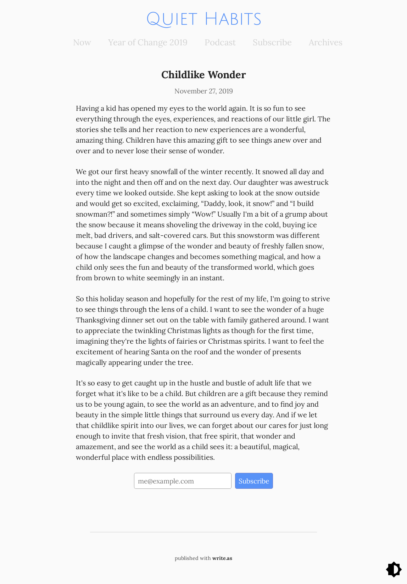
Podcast (220, 42)
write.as (222, 558)
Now (82, 42)
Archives (325, 42)
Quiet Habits (204, 19)
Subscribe (272, 42)
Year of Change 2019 (148, 42)
